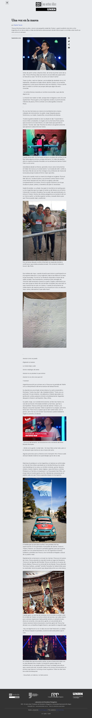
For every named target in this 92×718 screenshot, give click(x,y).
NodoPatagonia (43, 710)
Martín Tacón (18, 25)
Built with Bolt (60, 710)
